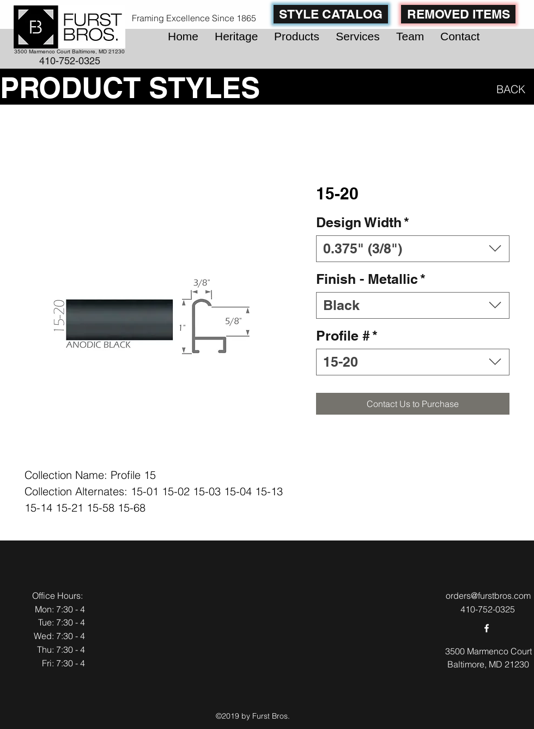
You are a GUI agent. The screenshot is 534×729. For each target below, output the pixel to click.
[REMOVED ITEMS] (458, 14)
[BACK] (508, 89)
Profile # (347, 335)
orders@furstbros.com (488, 595)
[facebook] (486, 628)
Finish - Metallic (371, 279)
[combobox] (412, 248)
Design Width (362, 222)
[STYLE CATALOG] (331, 14)
